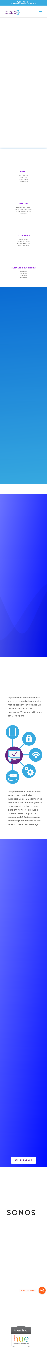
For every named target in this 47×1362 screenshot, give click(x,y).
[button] (42, 1290)
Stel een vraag (23, 1160)
